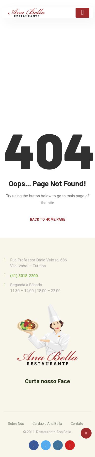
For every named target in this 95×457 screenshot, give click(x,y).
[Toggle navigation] (82, 13)
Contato (77, 424)
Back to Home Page (47, 219)
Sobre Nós (16, 424)
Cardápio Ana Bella (47, 424)
